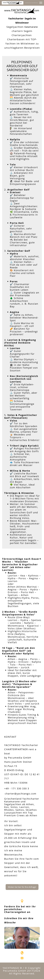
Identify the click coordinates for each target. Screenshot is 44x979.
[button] (41, 3)
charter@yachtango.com (20, 793)
